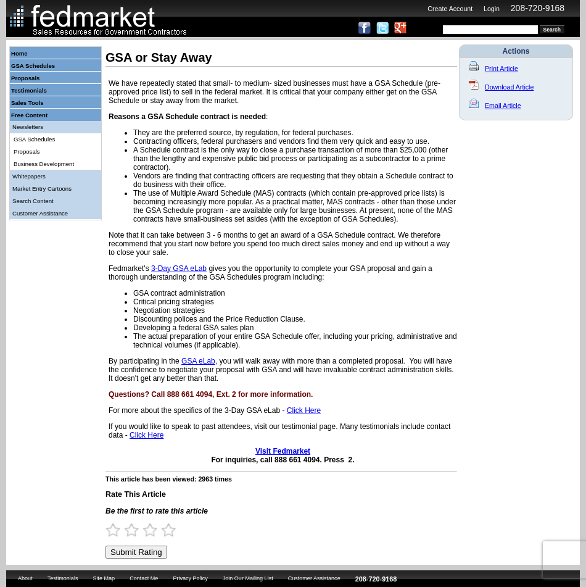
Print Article (493, 68)
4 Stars (174, 530)
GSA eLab (198, 361)
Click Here (304, 410)
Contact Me (144, 578)
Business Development (44, 163)
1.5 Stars (127, 530)
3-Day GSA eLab (179, 268)
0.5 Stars (109, 530)
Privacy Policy (190, 578)
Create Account (450, 8)
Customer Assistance (40, 213)
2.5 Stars (146, 530)
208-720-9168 (537, 8)
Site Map (104, 578)
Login (492, 8)
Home (19, 53)
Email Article (495, 105)
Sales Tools (27, 102)
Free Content (29, 115)
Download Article (501, 87)
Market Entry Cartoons (42, 188)
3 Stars (155, 530)
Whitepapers (29, 176)
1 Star (118, 530)
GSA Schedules (33, 65)
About (25, 578)
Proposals (25, 78)
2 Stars (136, 530)
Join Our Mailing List (248, 578)
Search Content (33, 201)
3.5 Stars (164, 530)
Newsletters (27, 126)
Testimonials (29, 90)
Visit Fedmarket (282, 451)
